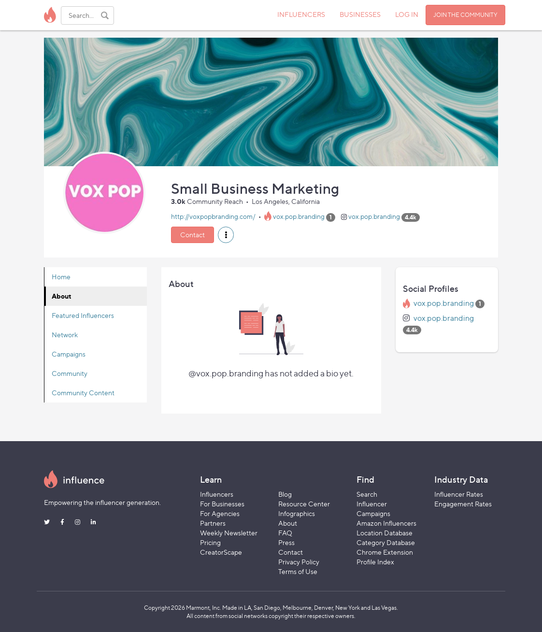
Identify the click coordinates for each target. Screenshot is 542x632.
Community (69, 373)
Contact (192, 234)
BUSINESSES (360, 14)
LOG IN (406, 14)
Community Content (83, 392)
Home (61, 277)
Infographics (296, 513)
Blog (285, 494)
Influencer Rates (458, 494)
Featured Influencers (83, 315)
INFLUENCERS (301, 14)
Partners (213, 523)
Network (65, 334)
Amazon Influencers (386, 523)
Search (367, 494)
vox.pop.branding (299, 217)
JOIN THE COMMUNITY (465, 14)
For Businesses (222, 504)
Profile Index (375, 562)
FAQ (285, 533)
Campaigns (69, 354)
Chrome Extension (385, 552)
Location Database (385, 533)
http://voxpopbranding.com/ (213, 217)
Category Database (386, 542)
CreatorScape (221, 552)
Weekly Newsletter (228, 533)
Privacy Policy (298, 562)
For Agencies (220, 513)
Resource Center (304, 504)
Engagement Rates (463, 504)
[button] (226, 235)
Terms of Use (297, 571)
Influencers (216, 494)
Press (286, 542)
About (61, 296)
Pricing (210, 542)
